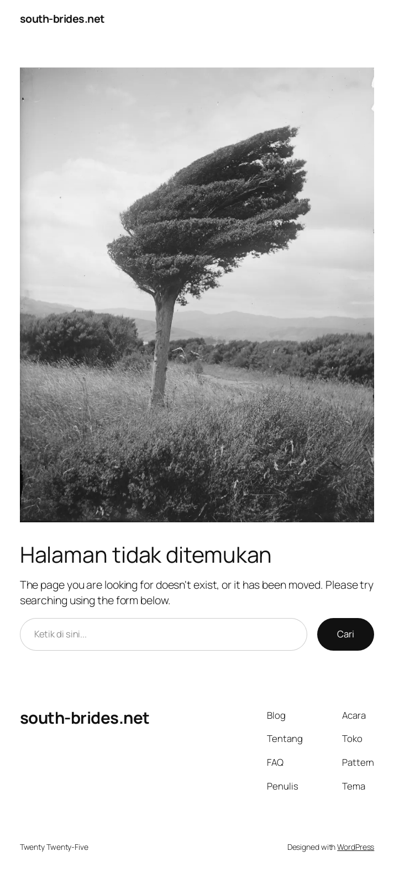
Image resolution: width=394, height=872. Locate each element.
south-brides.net (62, 18)
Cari (345, 633)
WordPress (355, 847)
